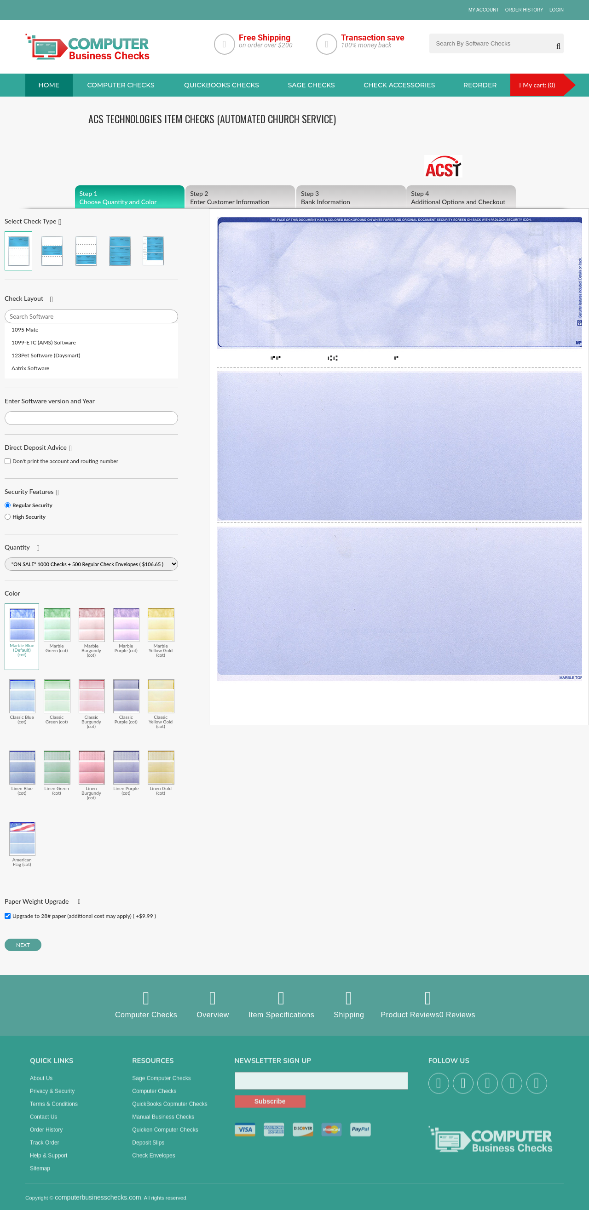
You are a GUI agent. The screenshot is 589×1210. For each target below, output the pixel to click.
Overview (212, 1004)
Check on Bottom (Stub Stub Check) (86, 250)
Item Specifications (281, 1004)
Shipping (349, 1004)
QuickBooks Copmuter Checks (169, 1110)
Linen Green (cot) (57, 773)
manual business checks (163, 1123)
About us (41, 1084)
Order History (524, 9)
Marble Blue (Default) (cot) (22, 632)
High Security (29, 516)
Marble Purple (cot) (126, 630)
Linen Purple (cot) (126, 773)
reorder (480, 85)
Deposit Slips (148, 1149)
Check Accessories (399, 85)
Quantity (17, 547)
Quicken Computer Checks (165, 1136)
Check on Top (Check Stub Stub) (18, 250)
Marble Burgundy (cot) (92, 632)
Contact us (43, 1123)
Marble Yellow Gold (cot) (161, 632)
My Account (483, 9)
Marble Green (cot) (57, 630)
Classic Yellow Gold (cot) (161, 703)
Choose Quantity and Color (130, 197)
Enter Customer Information (240, 197)
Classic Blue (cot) (22, 701)
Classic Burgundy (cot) (92, 703)
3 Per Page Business (119, 250)
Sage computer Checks (161, 1084)
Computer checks (120, 85)
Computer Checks (146, 1004)
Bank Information (351, 197)
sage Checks (311, 85)
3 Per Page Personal (153, 250)
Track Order (44, 1149)
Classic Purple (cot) (126, 701)
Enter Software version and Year (50, 401)
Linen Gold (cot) (161, 773)
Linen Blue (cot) (22, 773)
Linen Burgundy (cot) (92, 775)
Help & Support (48, 1161)
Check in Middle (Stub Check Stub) (52, 250)
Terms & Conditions (54, 1110)
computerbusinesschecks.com (98, 1203)
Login (556, 9)
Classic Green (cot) (57, 701)
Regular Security (32, 505)
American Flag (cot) (22, 844)
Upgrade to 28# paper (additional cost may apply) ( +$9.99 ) (84, 915)
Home (48, 85)
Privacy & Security (52, 1097)
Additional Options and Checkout (461, 197)
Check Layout (24, 298)
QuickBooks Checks (221, 85)
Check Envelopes (153, 1161)
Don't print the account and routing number (65, 461)
